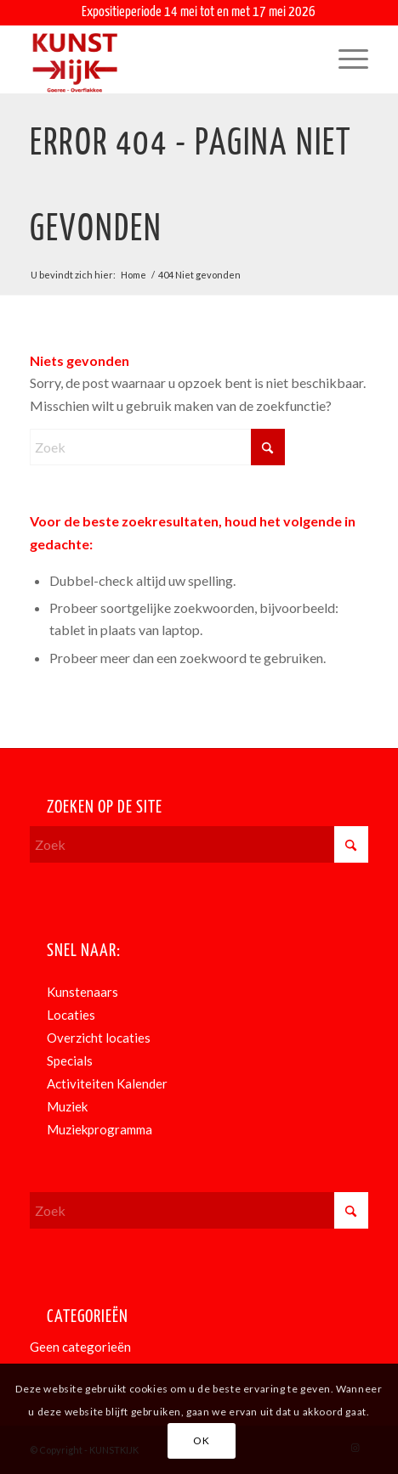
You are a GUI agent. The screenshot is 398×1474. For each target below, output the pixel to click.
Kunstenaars (82, 991)
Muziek (67, 1106)
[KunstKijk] (165, 59)
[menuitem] (344, 59)
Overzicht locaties (99, 1037)
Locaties (71, 1014)
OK (201, 1440)
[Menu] (344, 59)
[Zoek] (157, 447)
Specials (70, 1060)
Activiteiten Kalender (107, 1083)
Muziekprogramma (99, 1129)
